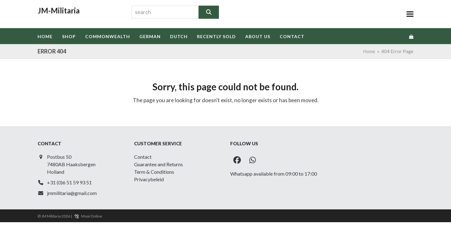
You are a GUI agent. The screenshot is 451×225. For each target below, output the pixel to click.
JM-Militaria (59, 10)
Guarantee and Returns (158, 164)
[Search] (209, 12)
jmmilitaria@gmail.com (72, 193)
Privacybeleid (149, 179)
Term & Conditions (154, 172)
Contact (143, 157)
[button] (410, 14)
